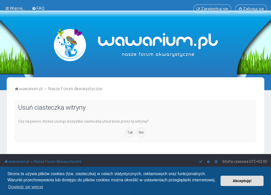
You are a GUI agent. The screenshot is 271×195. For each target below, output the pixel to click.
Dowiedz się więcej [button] (25, 187)
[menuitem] (38, 8)
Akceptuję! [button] (242, 181)
